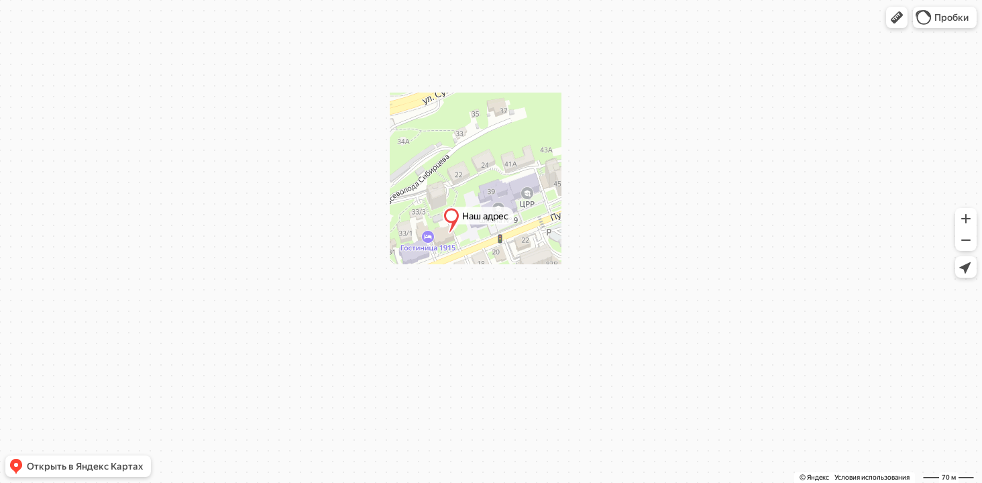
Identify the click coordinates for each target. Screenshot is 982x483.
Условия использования (872, 477)
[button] (897, 17)
